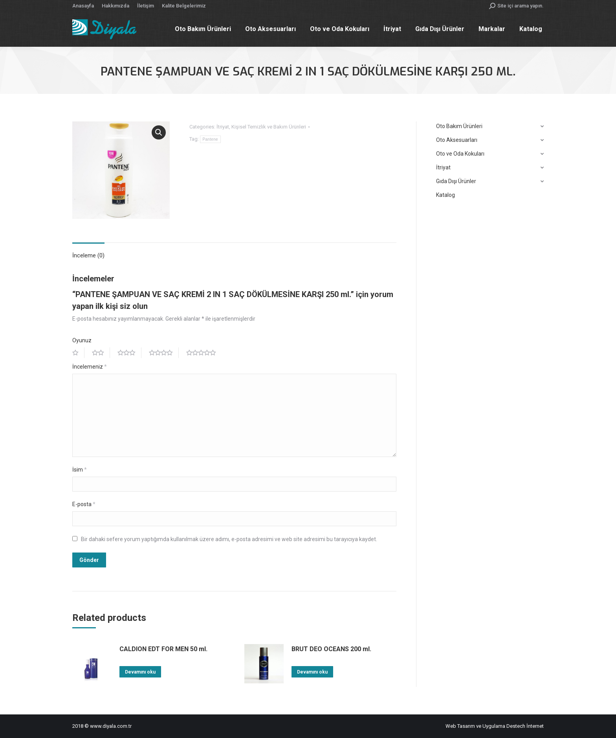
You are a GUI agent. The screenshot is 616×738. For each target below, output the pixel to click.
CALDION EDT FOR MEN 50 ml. (163, 649)
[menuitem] (83, 5)
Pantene (210, 139)
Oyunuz (82, 340)
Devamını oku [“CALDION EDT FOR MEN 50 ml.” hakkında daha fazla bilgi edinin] (140, 672)
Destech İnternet (525, 726)
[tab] (88, 251)
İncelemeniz (89, 366)
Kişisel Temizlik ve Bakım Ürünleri (268, 127)
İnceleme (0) (88, 255)
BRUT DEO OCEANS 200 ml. (331, 649)
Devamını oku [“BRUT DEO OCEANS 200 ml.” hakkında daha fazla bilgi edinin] (312, 672)
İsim (79, 469)
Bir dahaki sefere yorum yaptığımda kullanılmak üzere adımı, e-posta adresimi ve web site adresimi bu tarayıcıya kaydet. (229, 539)
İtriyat (222, 127)
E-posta (83, 504)
